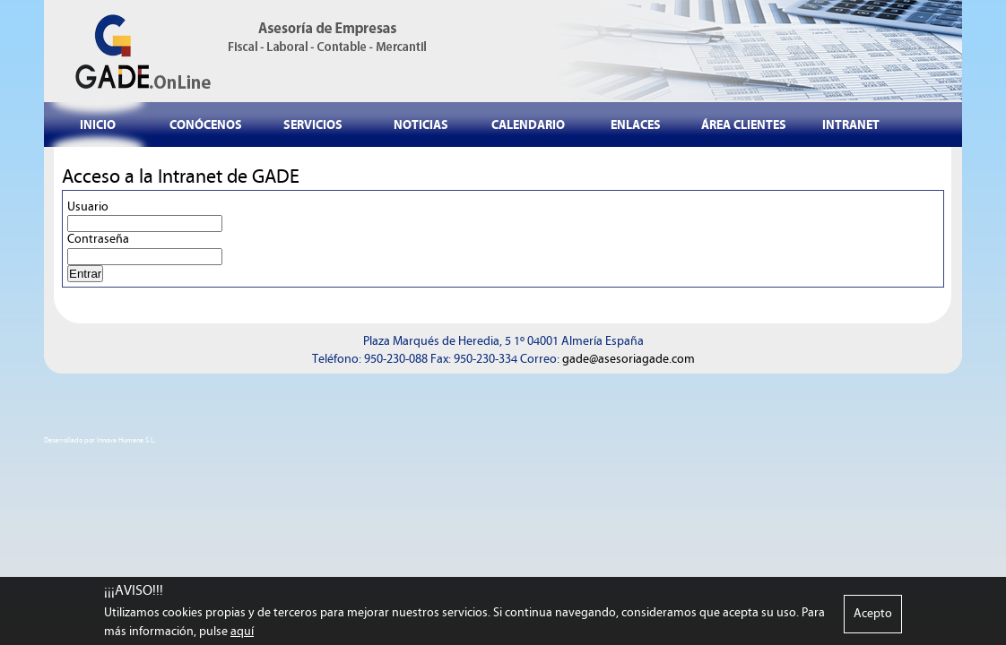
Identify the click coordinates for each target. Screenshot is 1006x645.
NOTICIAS (421, 125)
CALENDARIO (528, 125)
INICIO (98, 125)
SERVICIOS (313, 125)
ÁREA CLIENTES (743, 125)
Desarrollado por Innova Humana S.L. (100, 440)
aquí (242, 633)
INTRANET (851, 125)
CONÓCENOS (205, 125)
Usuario (87, 207)
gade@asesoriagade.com (628, 359)
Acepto (873, 615)
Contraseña (98, 239)
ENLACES (636, 125)
